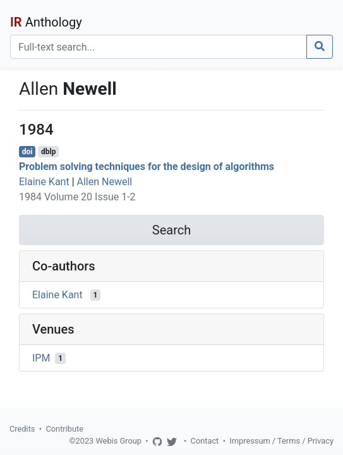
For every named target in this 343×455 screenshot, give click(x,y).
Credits (22, 429)
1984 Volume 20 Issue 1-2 (77, 197)
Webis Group (118, 441)
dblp (48, 151)
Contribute (64, 429)
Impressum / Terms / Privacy (281, 441)
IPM (41, 358)
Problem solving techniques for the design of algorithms (146, 167)
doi (27, 151)
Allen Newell (105, 182)
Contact (205, 441)
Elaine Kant (44, 182)
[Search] (158, 47)
